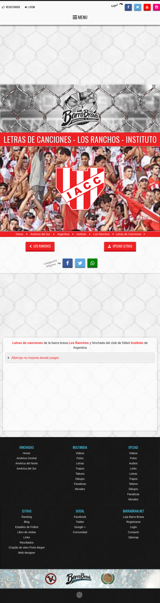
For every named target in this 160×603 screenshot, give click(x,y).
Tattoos (80, 473)
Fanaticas (80, 483)
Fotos (80, 458)
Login (133, 527)
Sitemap (133, 537)
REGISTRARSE (11, 7)
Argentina (63, 234)
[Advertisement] (80, 55)
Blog (26, 521)
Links (133, 468)
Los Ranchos (101, 234)
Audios (133, 463)
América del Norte (27, 463)
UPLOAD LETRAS (120, 246)
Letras (80, 463)
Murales (80, 489)
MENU (80, 17)
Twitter (80, 521)
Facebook (80, 516)
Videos (80, 453)
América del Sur (40, 234)
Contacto (133, 532)
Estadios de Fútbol (26, 527)
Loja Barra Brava (133, 516)
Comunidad (80, 532)
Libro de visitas (26, 532)
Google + (80, 527)
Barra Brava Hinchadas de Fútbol (80, 108)
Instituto (81, 234)
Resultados (27, 542)
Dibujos (80, 478)
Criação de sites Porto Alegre (27, 547)
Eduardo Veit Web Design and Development (80, 595)
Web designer (26, 552)
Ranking (26, 516)
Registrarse (133, 521)
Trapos (80, 468)
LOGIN (30, 7)
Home (19, 234)
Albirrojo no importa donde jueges (35, 357)
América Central (26, 458)
